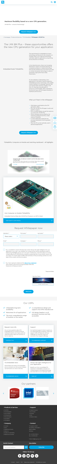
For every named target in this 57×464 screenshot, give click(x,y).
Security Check (36, 276)
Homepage (7, 37)
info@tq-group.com (36, 438)
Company (23, 241)
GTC (22, 462)
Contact (13, 462)
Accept (15, 164)
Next (53, 393)
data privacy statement (30, 263)
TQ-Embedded (26, 37)
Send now (28, 291)
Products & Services (16, 37)
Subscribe (41, 447)
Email (5, 241)
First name (23, 233)
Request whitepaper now (28, 132)
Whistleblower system (41, 462)
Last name (41, 233)
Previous (3, 393)
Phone (40, 241)
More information (40, 164)
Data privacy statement (29, 462)
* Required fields (49, 271)
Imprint (17, 462)
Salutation (6, 233)
